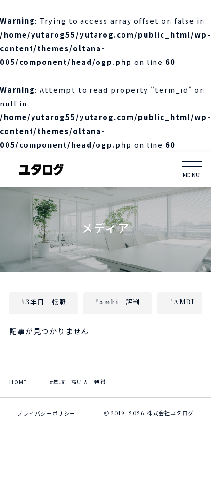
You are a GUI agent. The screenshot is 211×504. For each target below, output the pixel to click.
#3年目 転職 (43, 301)
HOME (18, 381)
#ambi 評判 (117, 301)
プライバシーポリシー (46, 413)
